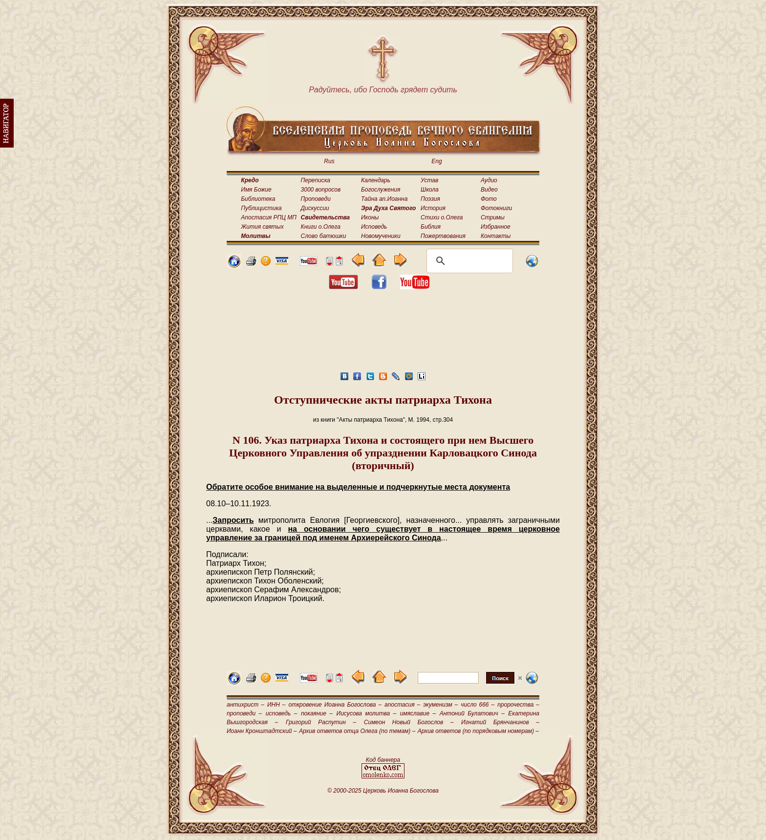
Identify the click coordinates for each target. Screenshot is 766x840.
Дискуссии (315, 208)
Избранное (496, 226)
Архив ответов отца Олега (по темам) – (357, 731)
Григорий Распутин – (321, 722)
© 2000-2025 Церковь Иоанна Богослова (383, 790)
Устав (429, 180)
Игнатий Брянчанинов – (500, 722)
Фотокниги (496, 208)
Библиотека (258, 198)
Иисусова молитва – (367, 713)
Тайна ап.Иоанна (384, 198)
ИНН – (276, 704)
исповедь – (282, 713)
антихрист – (245, 704)
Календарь (375, 180)
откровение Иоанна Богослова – (335, 704)
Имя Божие (256, 189)
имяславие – (418, 713)
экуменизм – (440, 704)
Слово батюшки (323, 236)
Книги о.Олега (320, 226)
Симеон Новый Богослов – (409, 722)
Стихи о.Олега (442, 217)
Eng (436, 161)
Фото (489, 198)
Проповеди (316, 198)
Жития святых (262, 226)
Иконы (370, 217)
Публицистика (261, 208)
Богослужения (380, 189)
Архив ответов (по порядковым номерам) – (478, 731)
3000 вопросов (321, 189)
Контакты (496, 236)
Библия (431, 226)
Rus (329, 161)
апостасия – (402, 704)
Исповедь (374, 226)
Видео (489, 189)
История (433, 208)
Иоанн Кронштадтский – (262, 731)
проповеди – (244, 713)
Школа (430, 189)
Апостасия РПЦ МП (269, 217)
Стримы (493, 217)
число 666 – (477, 704)
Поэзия (430, 198)
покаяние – (317, 713)
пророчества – (518, 704)
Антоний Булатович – (472, 713)
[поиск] (468, 261)
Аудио (489, 180)
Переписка (315, 180)
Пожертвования (443, 236)
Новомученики (381, 236)
